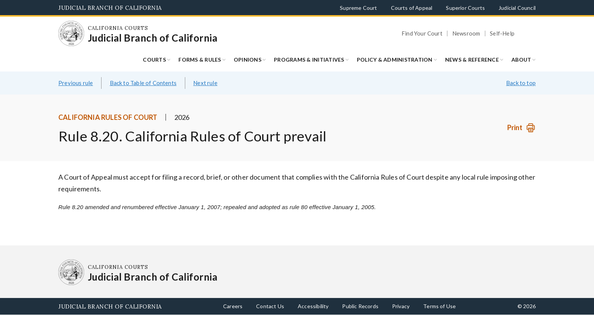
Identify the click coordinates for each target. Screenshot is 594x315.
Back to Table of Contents (143, 82)
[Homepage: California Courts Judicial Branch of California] (71, 34)
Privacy (401, 306)
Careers (232, 306)
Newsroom (466, 33)
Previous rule (75, 82)
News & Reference (472, 59)
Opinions (247, 59)
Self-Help (502, 33)
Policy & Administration (395, 59)
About (521, 59)
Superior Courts (465, 8)
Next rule (205, 82)
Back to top (521, 82)
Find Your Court (422, 33)
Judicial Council (517, 8)
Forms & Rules (199, 59)
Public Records (360, 306)
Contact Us (270, 306)
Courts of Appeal (412, 8)
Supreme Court (358, 8)
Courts (154, 59)
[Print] (521, 127)
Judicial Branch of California (110, 7)
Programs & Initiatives (309, 59)
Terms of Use (439, 306)
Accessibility (313, 306)
